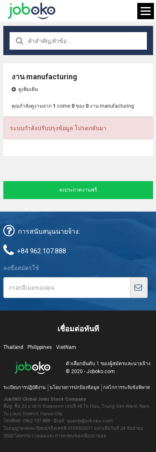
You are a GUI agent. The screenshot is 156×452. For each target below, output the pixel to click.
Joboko (31, 10)
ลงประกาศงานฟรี (78, 190)
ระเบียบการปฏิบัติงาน (24, 387)
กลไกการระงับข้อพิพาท (126, 387)
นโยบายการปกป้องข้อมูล (74, 387)
